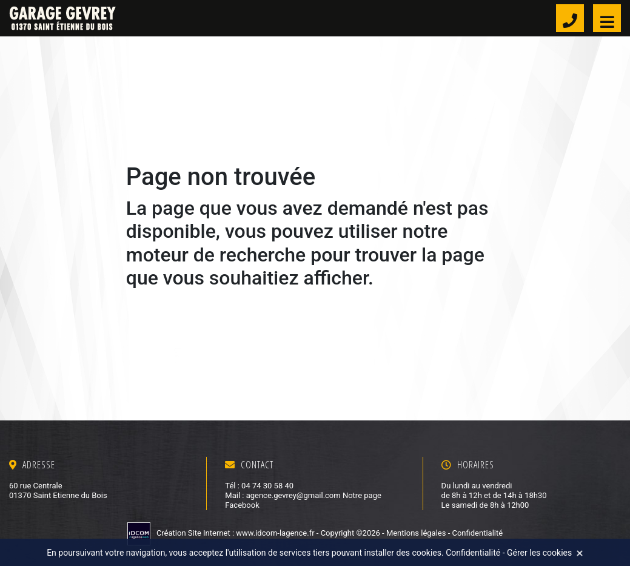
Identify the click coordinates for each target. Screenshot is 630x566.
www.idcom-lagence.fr (276, 532)
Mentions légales (416, 532)
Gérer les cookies (539, 553)
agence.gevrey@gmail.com (293, 495)
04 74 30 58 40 (267, 485)
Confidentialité (477, 532)
